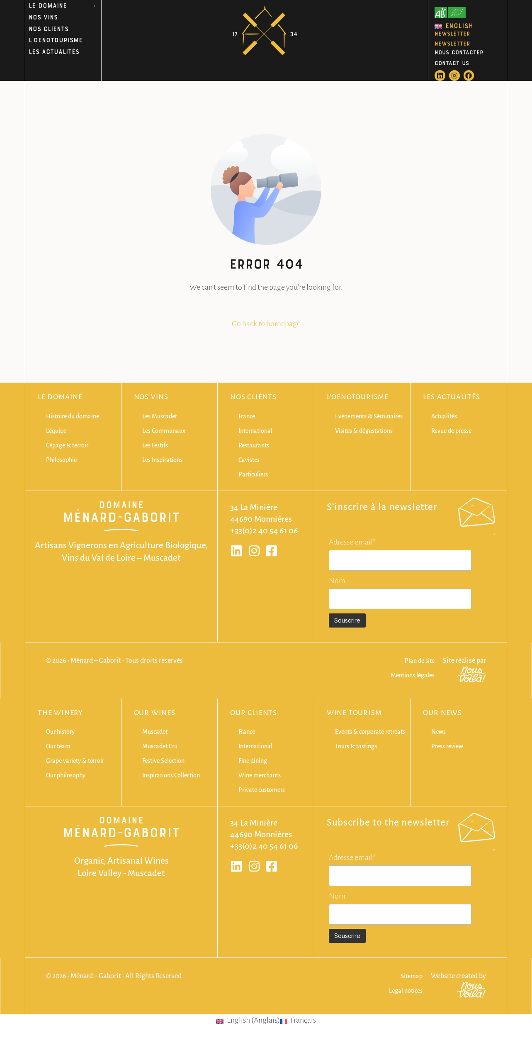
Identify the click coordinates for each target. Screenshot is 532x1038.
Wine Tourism (354, 713)
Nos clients (253, 397)
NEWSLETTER (452, 33)
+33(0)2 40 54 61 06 (264, 530)
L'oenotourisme (358, 397)
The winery (60, 713)
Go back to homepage (266, 324)
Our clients (253, 713)
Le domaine (60, 397)
